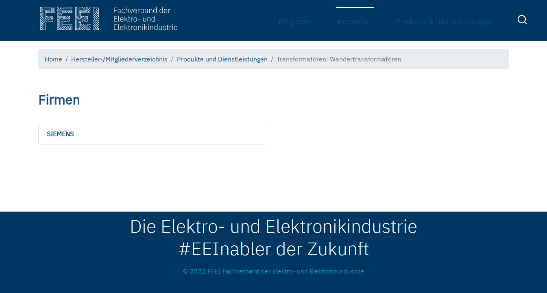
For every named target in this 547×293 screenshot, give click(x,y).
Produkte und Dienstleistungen (222, 59)
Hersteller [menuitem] (354, 21)
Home (53, 59)
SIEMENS (60, 133)
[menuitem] (523, 21)
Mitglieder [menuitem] (296, 21)
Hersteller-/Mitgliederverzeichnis (119, 59)
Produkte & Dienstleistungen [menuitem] (444, 21)
